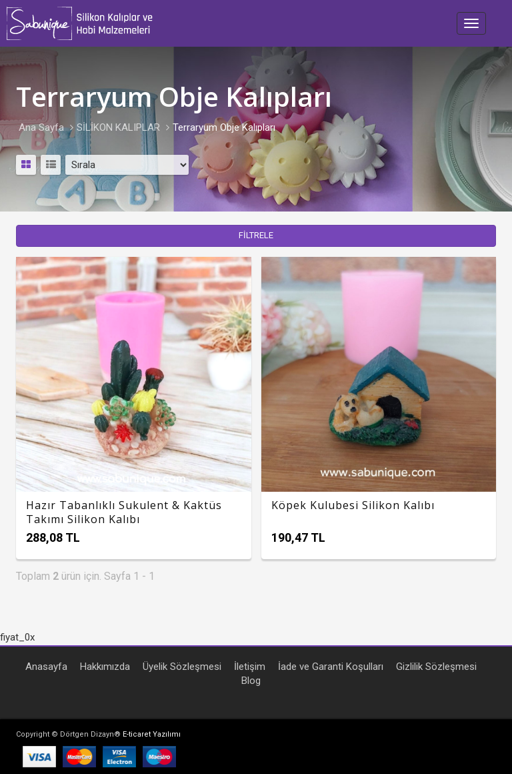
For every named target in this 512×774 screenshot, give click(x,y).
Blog (251, 681)
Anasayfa (46, 667)
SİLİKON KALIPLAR (118, 127)
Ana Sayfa (41, 127)
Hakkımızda (105, 667)
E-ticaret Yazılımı (152, 734)
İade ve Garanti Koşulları (330, 667)
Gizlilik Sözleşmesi (436, 667)
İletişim (249, 667)
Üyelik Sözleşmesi (182, 667)
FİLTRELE (256, 235)
